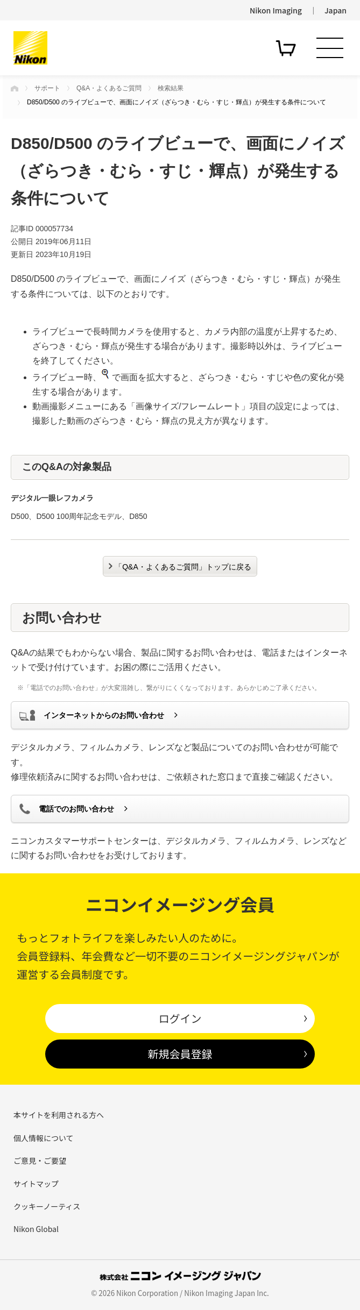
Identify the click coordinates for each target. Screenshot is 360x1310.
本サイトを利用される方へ (58, 1114)
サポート (47, 88)
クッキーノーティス (46, 1206)
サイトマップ (36, 1183)
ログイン (179, 1018)
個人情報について (43, 1138)
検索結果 (170, 88)
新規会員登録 (179, 1054)
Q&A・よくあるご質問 (109, 88)
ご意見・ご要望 (39, 1160)
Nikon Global (36, 1228)
